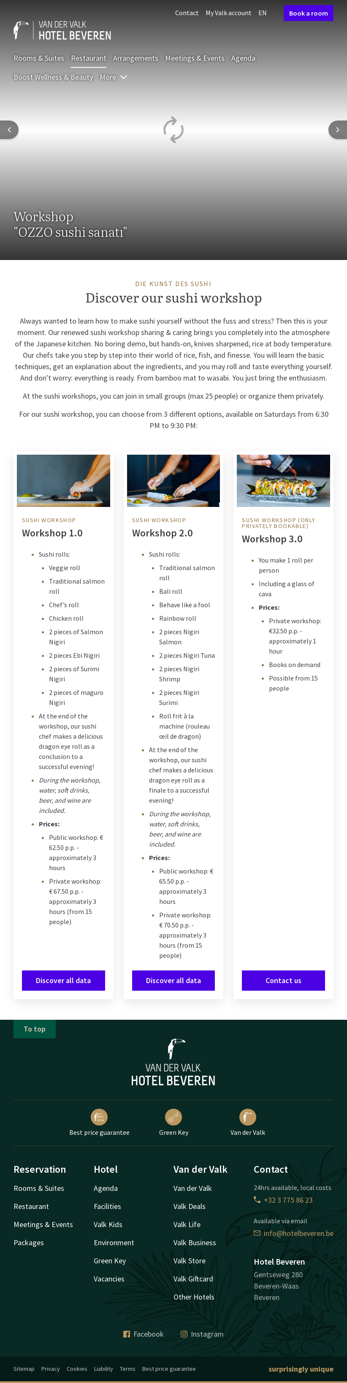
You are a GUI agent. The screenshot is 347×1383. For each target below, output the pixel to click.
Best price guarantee (99, 1122)
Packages (29, 1242)
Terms (128, 1368)
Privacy (50, 1368)
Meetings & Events (195, 58)
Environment (114, 1242)
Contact (187, 12)
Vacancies (109, 1279)
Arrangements (135, 58)
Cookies (77, 1368)
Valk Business (195, 1242)
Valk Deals (190, 1206)
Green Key (173, 1122)
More (114, 77)
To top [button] (35, 1029)
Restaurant (88, 58)
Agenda (243, 58)
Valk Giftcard (193, 1279)
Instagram (202, 1334)
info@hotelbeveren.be (293, 1233)
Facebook (143, 1334)
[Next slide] (337, 130)
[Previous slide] (9, 130)
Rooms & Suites (39, 58)
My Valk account (229, 12)
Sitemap (24, 1368)
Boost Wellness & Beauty (53, 77)
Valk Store (190, 1260)
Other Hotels (194, 1297)
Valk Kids (108, 1224)
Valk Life (187, 1224)
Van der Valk (247, 1122)
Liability (103, 1368)
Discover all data (63, 980)
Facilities (107, 1206)
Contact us (283, 980)
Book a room (308, 13)
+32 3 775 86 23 (283, 1200)
